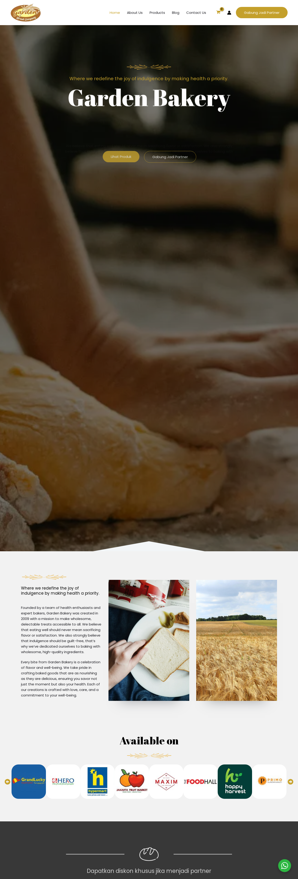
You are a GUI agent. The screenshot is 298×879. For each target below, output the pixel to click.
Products (157, 12)
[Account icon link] (229, 13)
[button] (262, 12)
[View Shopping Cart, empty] (218, 12)
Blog (175, 12)
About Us (135, 12)
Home (115, 12)
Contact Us (196, 12)
